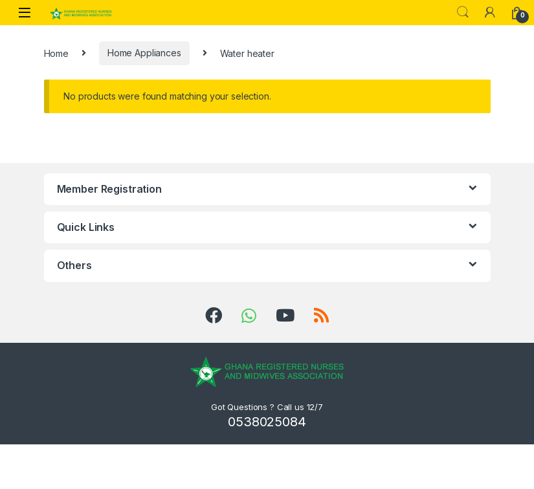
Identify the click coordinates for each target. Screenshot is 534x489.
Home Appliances (144, 52)
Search (463, 12)
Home (56, 52)
